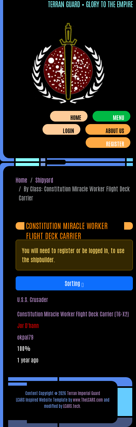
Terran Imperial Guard (83, 393)
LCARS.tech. (72, 406)
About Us (115, 130)
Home (75, 117)
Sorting (74, 283)
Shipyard (44, 180)
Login (68, 130)
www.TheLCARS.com (88, 399)
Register (115, 143)
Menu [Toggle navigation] (118, 117)
